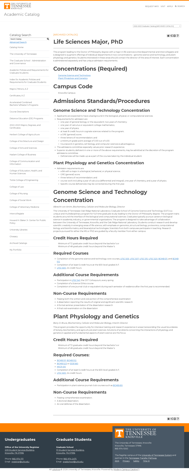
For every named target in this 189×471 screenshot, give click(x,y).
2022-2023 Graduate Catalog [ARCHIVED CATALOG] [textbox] (154, 26)
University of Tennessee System (157, 455)
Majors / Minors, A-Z (19, 89)
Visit (163, 6)
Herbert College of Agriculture (25, 134)
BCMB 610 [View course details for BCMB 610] (118, 385)
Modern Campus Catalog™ (127, 469)
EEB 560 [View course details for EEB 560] (74, 364)
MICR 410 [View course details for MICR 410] (61, 367)
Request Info (152, 6)
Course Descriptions (19, 112)
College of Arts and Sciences (23, 148)
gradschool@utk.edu (73, 462)
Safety (136, 461)
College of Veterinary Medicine (24, 207)
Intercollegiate (17, 214)
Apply (170, 6)
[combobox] (157, 26)
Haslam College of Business (23, 154)
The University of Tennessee (23, 54)
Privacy (126, 461)
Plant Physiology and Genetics (73, 78)
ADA (117, 461)
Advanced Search (18, 42)
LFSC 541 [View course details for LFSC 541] (76, 280)
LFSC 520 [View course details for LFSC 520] (153, 259)
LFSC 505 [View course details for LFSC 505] (124, 259)
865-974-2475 (70, 459)
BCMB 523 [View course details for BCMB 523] (62, 364)
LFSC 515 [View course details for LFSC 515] (144, 259)
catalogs (56, 469)
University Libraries (18, 230)
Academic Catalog (22, 14)
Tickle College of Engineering (24, 180)
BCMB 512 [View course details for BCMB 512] (71, 360)
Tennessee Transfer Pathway (143, 458)
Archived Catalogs (18, 243)
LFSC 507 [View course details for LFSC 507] (134, 259)
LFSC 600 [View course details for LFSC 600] (61, 268)
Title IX (146, 461)
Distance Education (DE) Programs (26, 118)
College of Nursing (19, 193)
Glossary (14, 236)
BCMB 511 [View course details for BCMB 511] (162, 259)
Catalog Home (17, 47)
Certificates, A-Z (17, 95)
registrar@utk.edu (20, 462)
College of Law (17, 187)
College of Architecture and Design (27, 141)
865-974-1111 (18, 459)
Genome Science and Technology (74, 75)
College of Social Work (20, 200)
